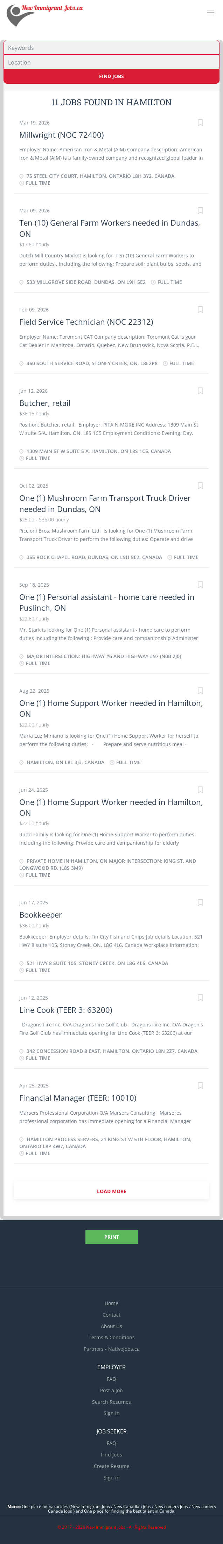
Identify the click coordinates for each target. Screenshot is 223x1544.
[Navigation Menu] (210, 12)
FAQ (111, 1379)
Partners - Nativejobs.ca (112, 1349)
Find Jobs (111, 76)
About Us (111, 1326)
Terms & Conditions (112, 1337)
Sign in (112, 1413)
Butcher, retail (45, 403)
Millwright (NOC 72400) (61, 134)
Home (111, 1303)
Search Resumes (111, 1402)
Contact (111, 1314)
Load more (111, 1191)
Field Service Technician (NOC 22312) (86, 321)
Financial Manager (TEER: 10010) (77, 1097)
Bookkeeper (40, 914)
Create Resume (112, 1466)
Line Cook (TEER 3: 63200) (65, 1009)
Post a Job (111, 1390)
